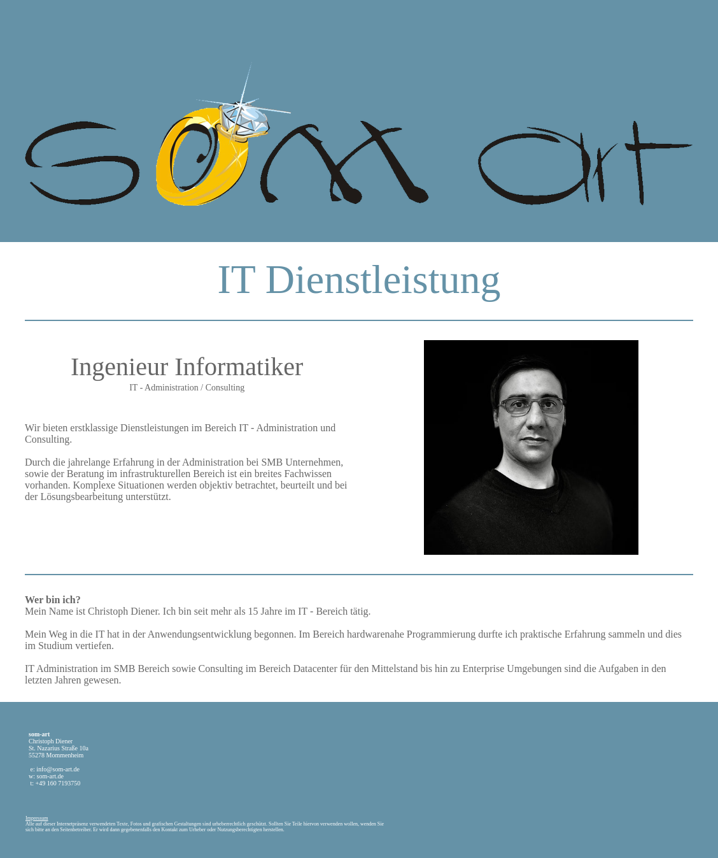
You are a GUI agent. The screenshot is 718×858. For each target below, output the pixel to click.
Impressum (36, 818)
